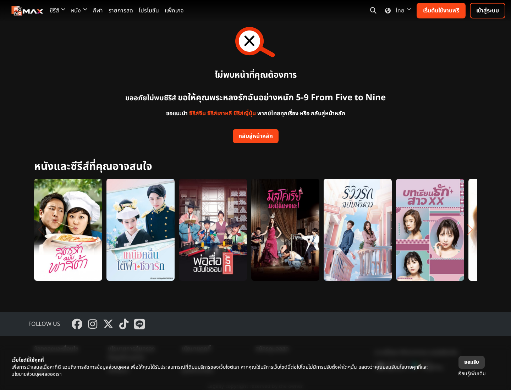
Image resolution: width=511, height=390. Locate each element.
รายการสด (121, 10)
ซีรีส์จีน (197, 113)
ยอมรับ (471, 362)
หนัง (79, 10)
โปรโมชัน (149, 10)
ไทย (396, 10)
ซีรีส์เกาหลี (219, 113)
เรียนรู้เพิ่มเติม (471, 373)
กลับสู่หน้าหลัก (255, 136)
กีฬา (98, 10)
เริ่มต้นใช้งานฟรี (441, 10)
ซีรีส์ (57, 10)
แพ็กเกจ (174, 10)
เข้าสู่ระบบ (487, 10)
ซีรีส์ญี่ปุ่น (244, 113)
